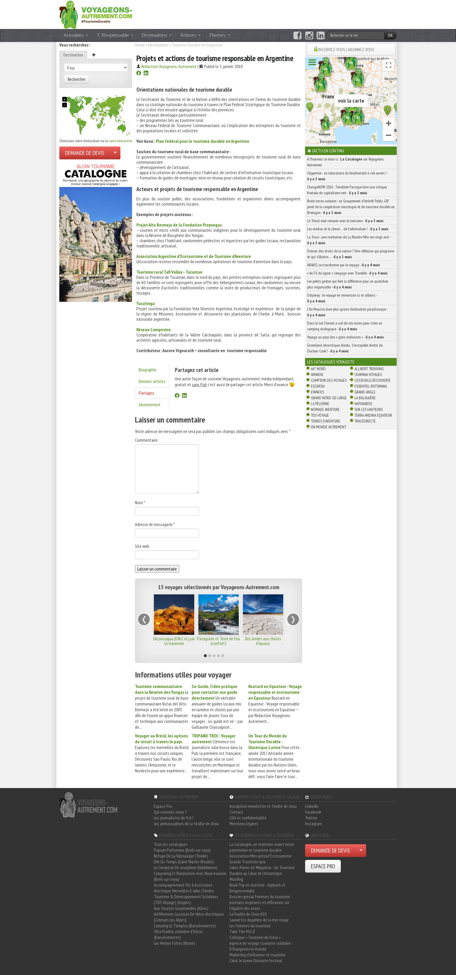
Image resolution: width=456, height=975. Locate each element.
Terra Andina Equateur (373, 415)
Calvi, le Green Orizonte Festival (255, 960)
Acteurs (190, 35)
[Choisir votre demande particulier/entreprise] (115, 153)
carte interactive (120, 140)
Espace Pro (163, 806)
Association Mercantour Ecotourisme (260, 856)
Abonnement (150, 404)
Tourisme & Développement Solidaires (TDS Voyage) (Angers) (186, 899)
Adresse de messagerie (155, 524)
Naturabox (363, 403)
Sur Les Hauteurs (369, 409)
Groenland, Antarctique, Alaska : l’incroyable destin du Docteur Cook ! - (345, 348)
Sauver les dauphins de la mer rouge (259, 920)
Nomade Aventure (325, 409)
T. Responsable (115, 35)
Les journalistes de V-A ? (174, 818)
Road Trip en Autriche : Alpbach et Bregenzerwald (257, 888)
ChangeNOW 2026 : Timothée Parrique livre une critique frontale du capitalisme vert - (347, 189)
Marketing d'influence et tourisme (257, 955)
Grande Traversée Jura (247, 862)
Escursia (318, 386)
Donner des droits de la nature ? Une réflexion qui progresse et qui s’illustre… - (350, 253)
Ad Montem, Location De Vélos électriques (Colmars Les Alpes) (189, 917)
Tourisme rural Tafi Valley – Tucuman (169, 272)
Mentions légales (243, 823)
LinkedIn (311, 806)
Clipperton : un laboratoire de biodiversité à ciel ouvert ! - (347, 175)
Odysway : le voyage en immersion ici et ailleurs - (342, 298)
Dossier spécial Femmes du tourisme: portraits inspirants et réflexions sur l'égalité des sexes (260, 902)
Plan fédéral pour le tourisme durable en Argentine (202, 141)
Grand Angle (365, 392)
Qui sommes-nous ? (170, 812)
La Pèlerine (320, 403)
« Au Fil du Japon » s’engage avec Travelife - (347, 273)
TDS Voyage (320, 415)
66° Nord (318, 368)
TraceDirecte (365, 421)
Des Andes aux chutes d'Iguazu (263, 641)
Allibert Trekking (369, 368)
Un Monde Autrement (328, 426)
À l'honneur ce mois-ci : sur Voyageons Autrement (345, 161)
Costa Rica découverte (373, 380)
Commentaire (146, 440)
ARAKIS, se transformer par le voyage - (343, 265)
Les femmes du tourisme (249, 925)
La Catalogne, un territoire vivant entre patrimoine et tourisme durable (261, 847)
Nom (140, 502)
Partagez (146, 393)
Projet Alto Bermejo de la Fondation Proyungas (179, 225)
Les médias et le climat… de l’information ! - (348, 228)
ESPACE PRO (323, 866)
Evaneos (317, 392)
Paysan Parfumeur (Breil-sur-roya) (182, 850)
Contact (236, 812)
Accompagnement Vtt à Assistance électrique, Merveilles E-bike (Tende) (184, 888)
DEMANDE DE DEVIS (84, 153)
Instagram (313, 823)
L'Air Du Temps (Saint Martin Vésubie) (184, 862)
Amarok (317, 374)
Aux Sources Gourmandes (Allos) (181, 908)
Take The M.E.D (242, 931)
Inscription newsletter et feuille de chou (263, 806)
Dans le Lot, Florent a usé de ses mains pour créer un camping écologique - (344, 325)
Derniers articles (152, 381)
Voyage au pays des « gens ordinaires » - (345, 337)
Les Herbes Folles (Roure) (174, 943)
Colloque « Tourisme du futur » (255, 937)
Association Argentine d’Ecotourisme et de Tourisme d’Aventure (193, 256)
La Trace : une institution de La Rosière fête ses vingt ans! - (349, 239)
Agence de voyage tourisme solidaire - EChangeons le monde (261, 946)
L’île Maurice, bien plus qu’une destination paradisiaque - (347, 312)
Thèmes (219, 35)
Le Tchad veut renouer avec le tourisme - (345, 220)
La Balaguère (365, 397)
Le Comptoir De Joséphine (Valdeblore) (186, 867)
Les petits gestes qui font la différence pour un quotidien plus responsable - (347, 284)
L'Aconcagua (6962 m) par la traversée (174, 641)
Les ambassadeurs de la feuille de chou (186, 823)
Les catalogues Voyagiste (331, 362)
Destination (73, 55)
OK (390, 35)
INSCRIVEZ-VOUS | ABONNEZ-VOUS (346, 49)
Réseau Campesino (153, 329)
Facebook (313, 812)
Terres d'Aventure (325, 421)
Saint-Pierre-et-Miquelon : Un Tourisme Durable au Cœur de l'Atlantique (262, 870)
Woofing (236, 879)
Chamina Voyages (368, 374)
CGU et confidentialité (247, 818)
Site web (142, 546)
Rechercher (77, 79)
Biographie (147, 369)
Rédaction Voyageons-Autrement (169, 66)
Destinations (157, 35)
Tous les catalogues (171, 844)
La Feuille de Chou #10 (247, 914)
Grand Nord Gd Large (329, 397)
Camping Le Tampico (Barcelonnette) (185, 925)
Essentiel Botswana (371, 386)
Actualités (76, 35)
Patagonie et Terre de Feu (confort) (218, 641)
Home (140, 45)
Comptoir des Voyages (329, 380)
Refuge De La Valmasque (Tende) (181, 856)
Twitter (311, 818)
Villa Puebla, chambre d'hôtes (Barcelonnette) (178, 934)
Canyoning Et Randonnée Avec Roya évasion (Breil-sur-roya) (190, 876)
